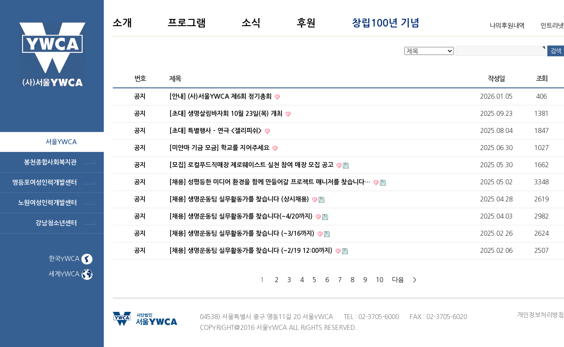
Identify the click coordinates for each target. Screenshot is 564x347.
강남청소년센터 (56, 223)
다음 (398, 280)
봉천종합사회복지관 (50, 162)
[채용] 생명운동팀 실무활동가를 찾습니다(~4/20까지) (241, 216)
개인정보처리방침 (540, 315)
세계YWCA (70, 274)
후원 (306, 23)
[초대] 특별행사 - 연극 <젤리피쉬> (216, 131)
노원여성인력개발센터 (47, 203)
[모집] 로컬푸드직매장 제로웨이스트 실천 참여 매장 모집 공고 (252, 165)
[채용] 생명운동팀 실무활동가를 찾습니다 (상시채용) (240, 199)
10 (379, 280)
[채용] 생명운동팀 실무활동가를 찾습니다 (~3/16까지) (242, 233)
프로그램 (187, 23)
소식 (251, 23)
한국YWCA (70, 259)
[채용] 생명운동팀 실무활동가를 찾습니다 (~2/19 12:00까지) (251, 250)
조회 (541, 78)
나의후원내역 (507, 26)
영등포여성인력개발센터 (44, 182)
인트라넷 (552, 26)
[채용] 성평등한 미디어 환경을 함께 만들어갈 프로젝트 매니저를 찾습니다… (270, 182)
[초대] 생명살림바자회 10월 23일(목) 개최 (226, 113)
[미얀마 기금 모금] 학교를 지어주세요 (220, 148)
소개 (122, 23)
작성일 (496, 78)
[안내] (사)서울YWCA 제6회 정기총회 (221, 96)
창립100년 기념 (386, 23)
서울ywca (61, 142)
